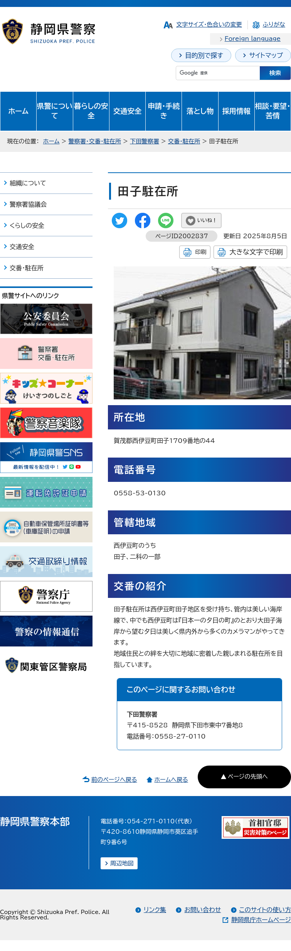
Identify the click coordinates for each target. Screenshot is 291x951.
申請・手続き (164, 111)
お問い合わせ (202, 910)
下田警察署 (144, 141)
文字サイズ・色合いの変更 (209, 24)
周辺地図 (122, 863)
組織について (28, 183)
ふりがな (274, 24)
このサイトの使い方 (265, 910)
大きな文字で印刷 (256, 252)
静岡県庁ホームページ (261, 920)
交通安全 (127, 111)
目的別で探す (204, 55)
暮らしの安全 (91, 111)
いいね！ (207, 220)
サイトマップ (266, 55)
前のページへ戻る (114, 780)
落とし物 (200, 111)
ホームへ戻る (171, 780)
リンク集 (155, 910)
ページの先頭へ (248, 776)
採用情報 (236, 111)
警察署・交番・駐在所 (94, 141)
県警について (54, 111)
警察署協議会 (28, 204)
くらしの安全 (27, 225)
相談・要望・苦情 (272, 111)
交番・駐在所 (184, 141)
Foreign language (253, 39)
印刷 (200, 252)
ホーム (18, 111)
